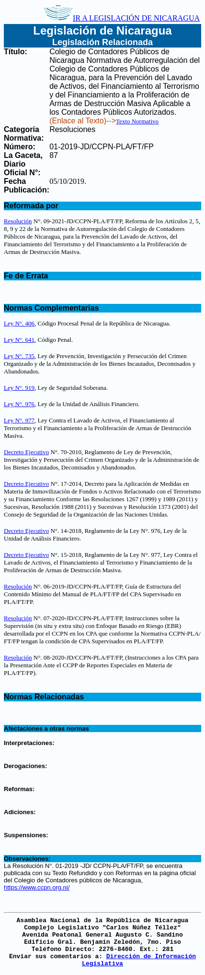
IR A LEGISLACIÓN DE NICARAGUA (122, 18)
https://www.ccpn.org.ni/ (36, 887)
